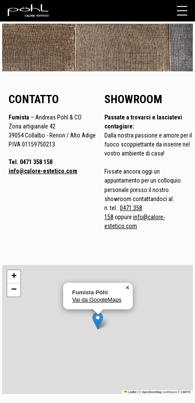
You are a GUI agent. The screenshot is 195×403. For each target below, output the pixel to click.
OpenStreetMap (152, 392)
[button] (97, 321)
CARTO (186, 392)
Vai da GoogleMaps (97, 299)
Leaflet (130, 392)
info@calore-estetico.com (43, 171)
